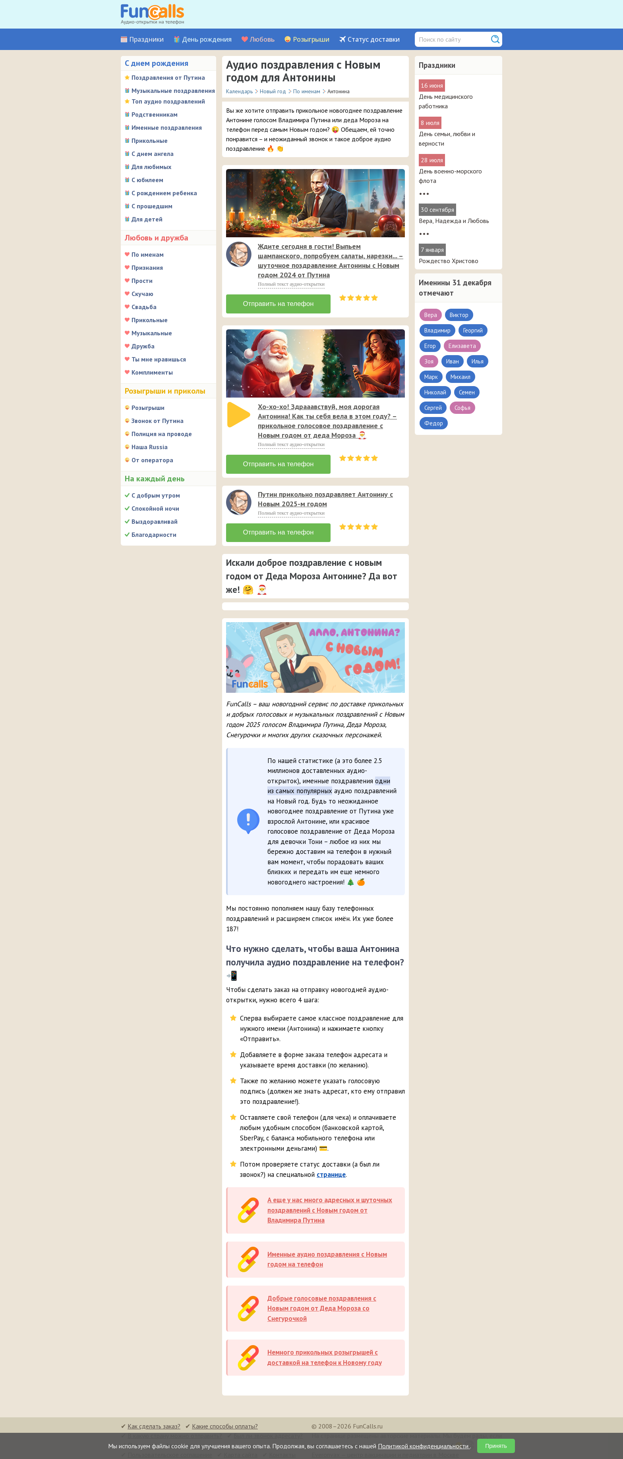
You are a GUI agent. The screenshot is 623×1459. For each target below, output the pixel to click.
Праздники (146, 39)
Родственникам (155, 114)
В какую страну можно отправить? (175, 1431)
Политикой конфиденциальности (424, 1446)
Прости (142, 280)
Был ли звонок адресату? (268, 1431)
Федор (433, 423)
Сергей (433, 407)
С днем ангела (153, 154)
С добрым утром (156, 495)
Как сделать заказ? (154, 1422)
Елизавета (462, 346)
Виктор (459, 315)
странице (331, 1170)
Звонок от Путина (158, 421)
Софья (462, 407)
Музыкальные (152, 333)
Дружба (143, 346)
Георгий (473, 330)
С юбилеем (147, 180)
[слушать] (239, 254)
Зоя (428, 361)
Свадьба (144, 307)
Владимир (437, 330)
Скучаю (142, 294)
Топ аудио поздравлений (168, 101)
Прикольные (150, 140)
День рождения (207, 39)
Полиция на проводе (162, 434)
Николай (435, 392)
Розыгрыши (311, 39)
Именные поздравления (167, 127)
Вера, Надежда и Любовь (454, 221)
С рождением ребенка (164, 193)
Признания (147, 267)
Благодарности (154, 534)
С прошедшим (152, 206)
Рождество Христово (448, 261)
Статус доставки (374, 39)
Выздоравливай (155, 521)
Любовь (262, 39)
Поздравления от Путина (168, 77)
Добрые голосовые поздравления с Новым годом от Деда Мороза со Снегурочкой (321, 1303)
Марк (431, 377)
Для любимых (151, 167)
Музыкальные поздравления (173, 90)
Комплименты (152, 372)
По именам (148, 254)
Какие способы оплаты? (225, 1422)
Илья (478, 361)
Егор (430, 346)
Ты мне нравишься (159, 359)
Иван (452, 361)
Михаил (460, 377)
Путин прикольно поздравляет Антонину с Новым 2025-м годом (325, 495)
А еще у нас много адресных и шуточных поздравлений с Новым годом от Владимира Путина (329, 1205)
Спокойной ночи (155, 508)
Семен (467, 392)
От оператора (152, 460)
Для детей (147, 219)
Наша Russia (150, 447)
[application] (239, 255)
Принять (496, 1446)
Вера (430, 315)
